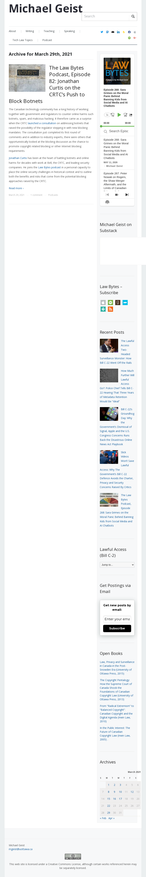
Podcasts (53, 194)
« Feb (103, 818)
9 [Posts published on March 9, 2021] (114, 791)
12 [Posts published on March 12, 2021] (132, 791)
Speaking (69, 31)
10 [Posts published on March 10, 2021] (120, 791)
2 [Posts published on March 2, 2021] (114, 785)
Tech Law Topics (22, 40)
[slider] (117, 126)
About (12, 31)
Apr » (111, 818)
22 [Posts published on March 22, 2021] (108, 805)
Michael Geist (46, 8)
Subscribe (117, 628)
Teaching (49, 31)
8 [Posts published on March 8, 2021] (108, 791)
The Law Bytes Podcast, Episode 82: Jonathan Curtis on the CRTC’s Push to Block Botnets (49, 84)
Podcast (47, 40)
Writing (30, 31)
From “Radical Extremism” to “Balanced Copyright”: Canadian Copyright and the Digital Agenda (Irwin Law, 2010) (117, 713)
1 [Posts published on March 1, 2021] (108, 785)
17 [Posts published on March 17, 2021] (120, 798)
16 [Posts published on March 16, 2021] (114, 798)
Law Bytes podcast (49, 167)
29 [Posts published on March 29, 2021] (108, 812)
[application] (117, 90)
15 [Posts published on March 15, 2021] (108, 798)
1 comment (36, 194)
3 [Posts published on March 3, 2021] (120, 785)
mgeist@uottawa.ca (20, 849)
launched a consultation (42, 123)
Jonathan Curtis (18, 158)
